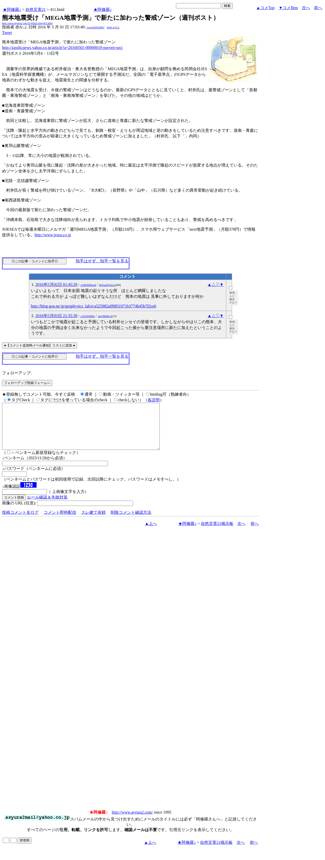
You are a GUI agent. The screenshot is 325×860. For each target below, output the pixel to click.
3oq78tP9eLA (105, 316)
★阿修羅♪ (12, 9)
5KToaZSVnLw (107, 285)
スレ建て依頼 (93, 521)
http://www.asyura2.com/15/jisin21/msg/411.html (27, 23)
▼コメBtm (288, 8)
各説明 (154, 400)
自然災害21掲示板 (217, 532)
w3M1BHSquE (88, 285)
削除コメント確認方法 (131, 521)
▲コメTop (265, 8)
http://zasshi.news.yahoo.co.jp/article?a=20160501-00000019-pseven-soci (62, 47)
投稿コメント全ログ (20, 521)
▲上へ (151, 532)
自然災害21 (35, 9)
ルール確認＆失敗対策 (47, 506)
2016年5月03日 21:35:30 (56, 316)
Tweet (7, 32)
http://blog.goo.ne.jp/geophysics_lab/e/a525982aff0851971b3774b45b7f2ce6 (93, 306)
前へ (318, 8)
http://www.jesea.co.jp (53, 235)
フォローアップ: (16, 373)
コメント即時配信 (60, 521)
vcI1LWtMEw (87, 316)
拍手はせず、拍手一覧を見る (102, 261)
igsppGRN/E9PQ (95, 27)
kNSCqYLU (113, 27)
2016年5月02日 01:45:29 (56, 284)
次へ (306, 8)
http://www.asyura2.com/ (132, 821)
